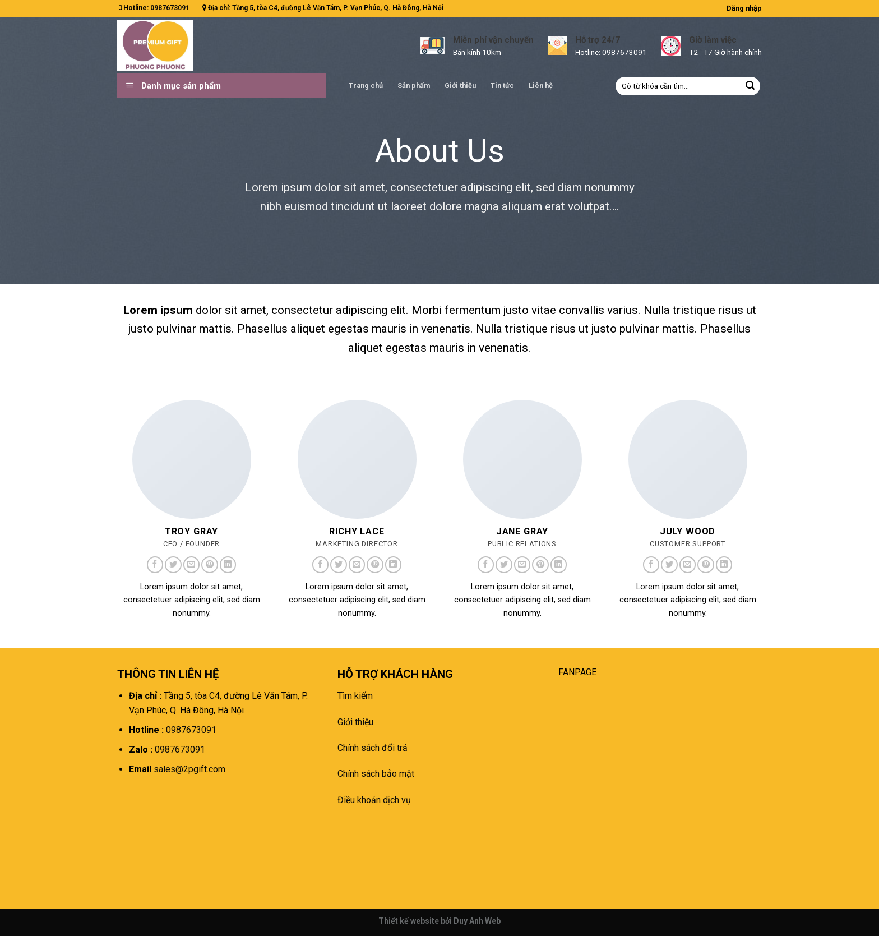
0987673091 (169, 8)
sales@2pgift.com (188, 769)
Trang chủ (366, 85)
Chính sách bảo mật (375, 773)
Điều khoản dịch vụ (374, 800)
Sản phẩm (413, 85)
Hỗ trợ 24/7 (597, 40)
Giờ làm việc (713, 40)
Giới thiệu (460, 85)
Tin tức (502, 85)
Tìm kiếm (355, 695)
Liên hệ (541, 85)
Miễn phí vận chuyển (493, 40)
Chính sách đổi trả (372, 748)
